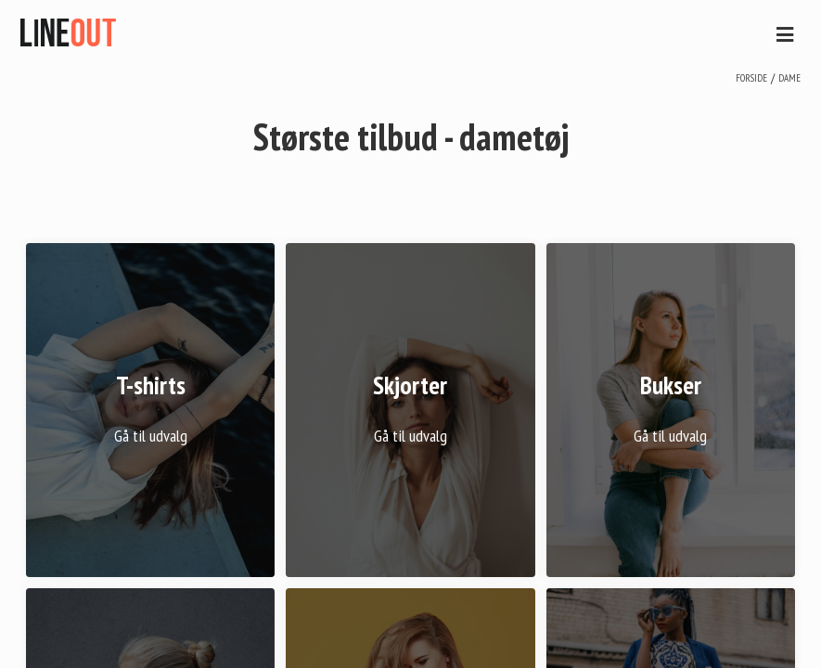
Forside (751, 77)
